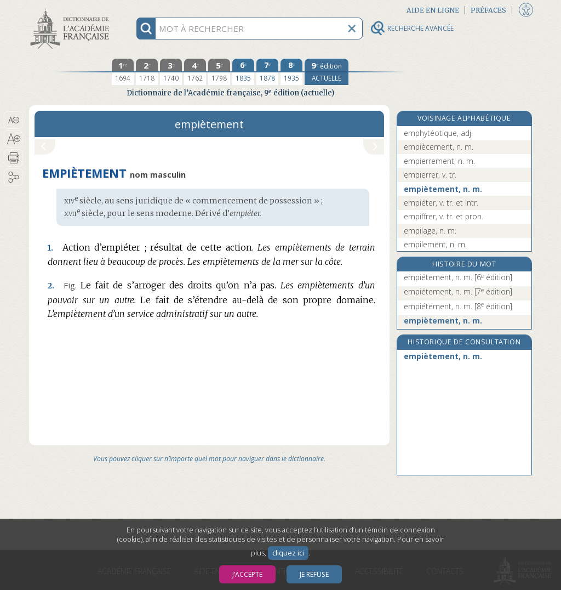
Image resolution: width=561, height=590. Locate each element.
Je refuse (314, 574)
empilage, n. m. (430, 230)
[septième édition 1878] (267, 72)
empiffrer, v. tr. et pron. (443, 216)
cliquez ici (288, 553)
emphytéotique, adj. (438, 133)
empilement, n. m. (435, 244)
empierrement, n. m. (439, 161)
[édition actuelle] (326, 72)
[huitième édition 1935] (291, 72)
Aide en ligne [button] (433, 10)
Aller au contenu (71, 9)
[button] (13, 120)
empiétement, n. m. (458, 277)
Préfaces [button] (488, 10)
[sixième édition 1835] (243, 72)
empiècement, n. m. (438, 146)
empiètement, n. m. (443, 189)
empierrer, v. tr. (430, 174)
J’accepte (247, 574)
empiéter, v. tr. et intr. (441, 202)
